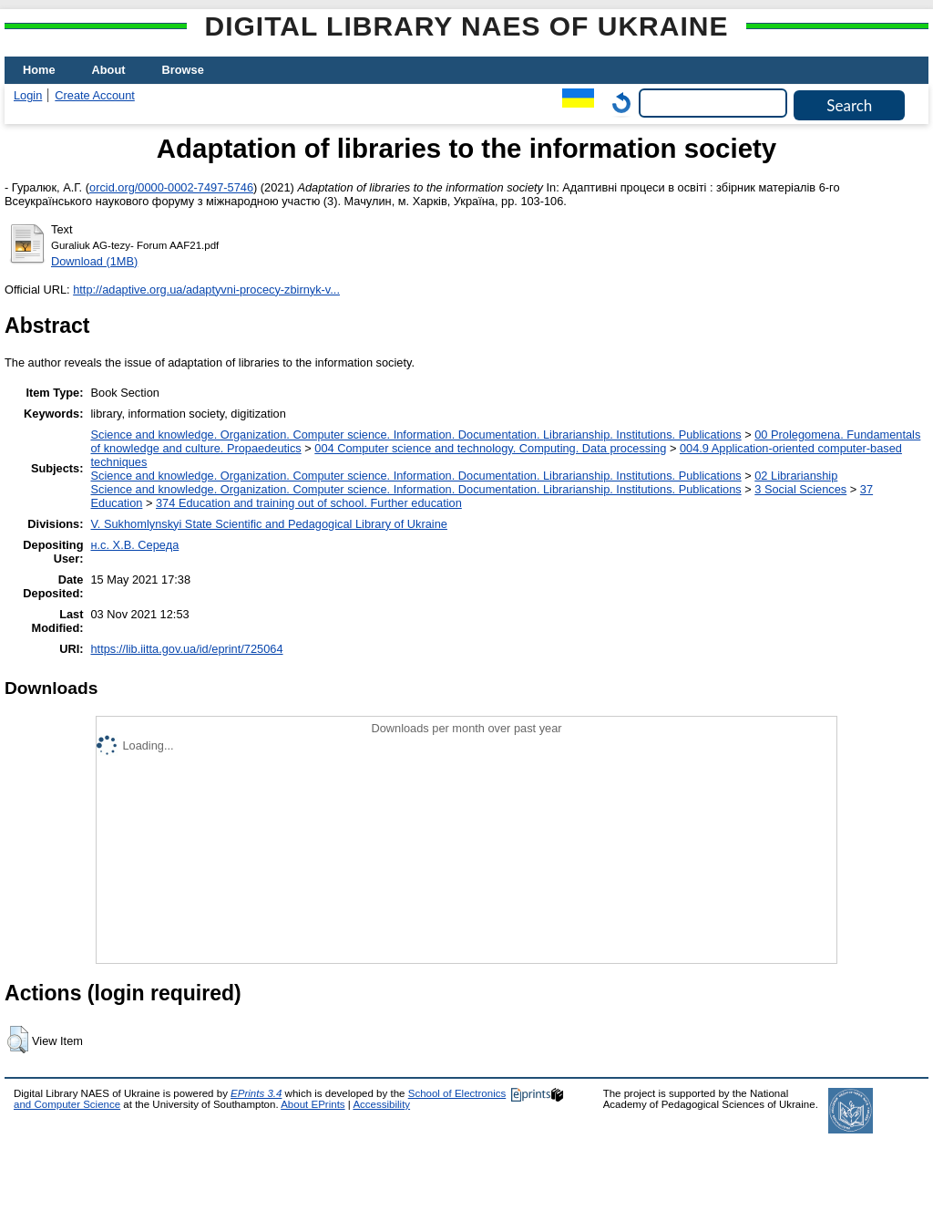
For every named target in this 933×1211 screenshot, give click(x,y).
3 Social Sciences (800, 489)
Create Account (95, 95)
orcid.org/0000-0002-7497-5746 (171, 187)
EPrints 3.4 (256, 1093)
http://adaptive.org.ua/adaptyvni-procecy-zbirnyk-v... (206, 289)
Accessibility (381, 1104)
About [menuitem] (109, 70)
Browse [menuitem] (183, 70)
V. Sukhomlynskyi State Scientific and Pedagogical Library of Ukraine (268, 524)
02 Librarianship (795, 475)
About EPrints (312, 1104)
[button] (17, 1039)
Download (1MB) (94, 261)
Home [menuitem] (39, 70)
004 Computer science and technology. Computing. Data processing (490, 448)
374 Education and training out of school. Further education (309, 503)
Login (28, 95)
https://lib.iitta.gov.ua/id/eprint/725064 (186, 649)
